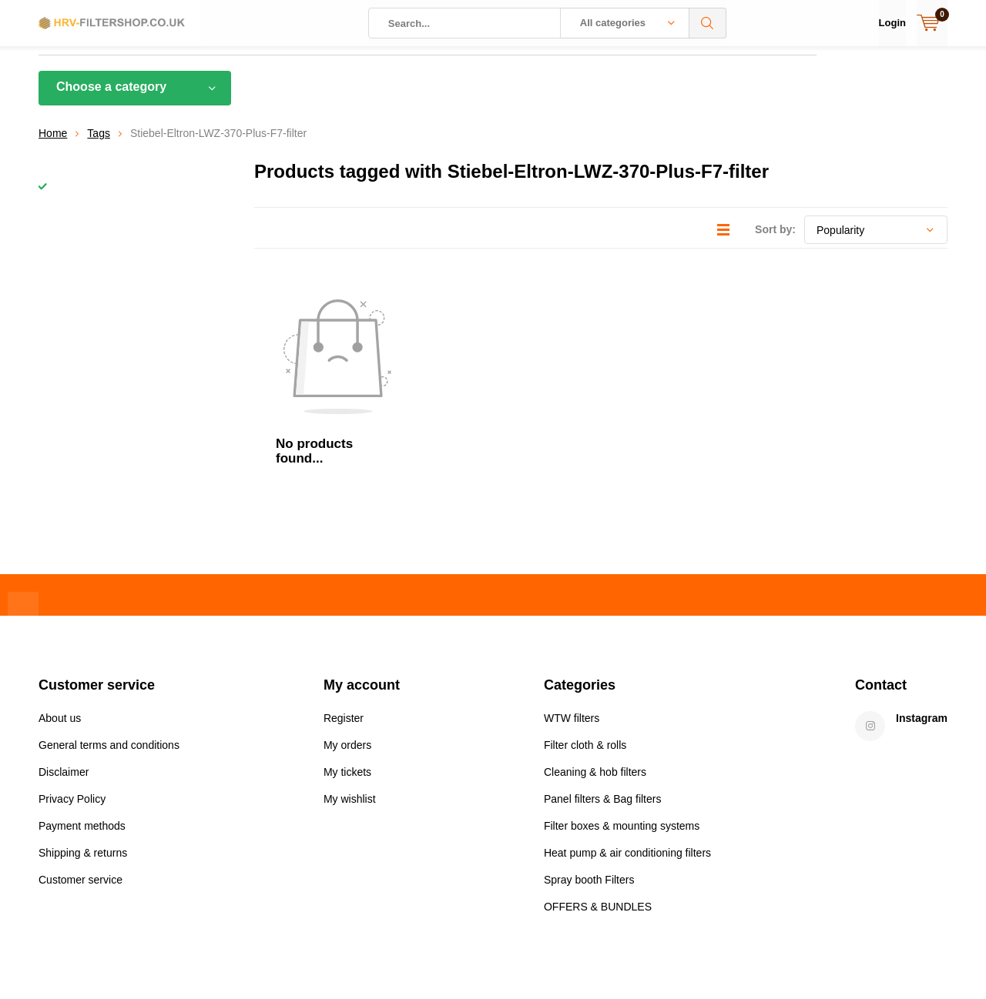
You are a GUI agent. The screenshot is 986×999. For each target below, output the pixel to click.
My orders (347, 652)
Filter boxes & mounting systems (621, 733)
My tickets (347, 679)
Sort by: (775, 241)
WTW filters (571, 625)
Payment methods (82, 733)
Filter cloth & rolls (585, 652)
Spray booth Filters (589, 786)
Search (707, 23)
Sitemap (927, 957)
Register (344, 625)
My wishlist (350, 706)
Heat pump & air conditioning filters (627, 759)
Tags (98, 145)
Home (53, 145)
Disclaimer (64, 679)
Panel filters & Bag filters (603, 706)
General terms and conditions (109, 652)
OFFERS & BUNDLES (598, 813)
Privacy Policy (72, 706)
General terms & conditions (825, 957)
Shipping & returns (83, 759)
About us (60, 625)
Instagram (921, 625)
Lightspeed (169, 957)
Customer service (80, 786)
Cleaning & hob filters (595, 679)
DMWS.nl (278, 957)
